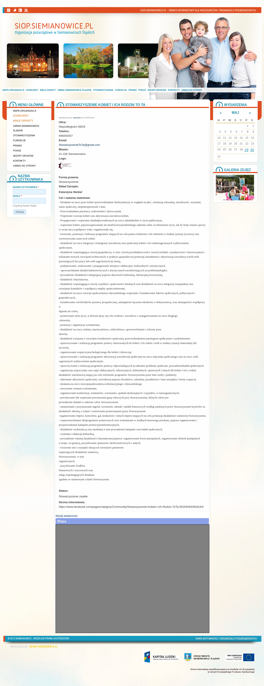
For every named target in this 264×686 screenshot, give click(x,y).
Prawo (133, 90)
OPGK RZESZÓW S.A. (43, 646)
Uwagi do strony (191, 90)
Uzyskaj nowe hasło (25, 205)
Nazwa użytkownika (26, 187)
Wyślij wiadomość (67, 515)
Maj (235, 112)
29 (246, 150)
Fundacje (121, 90)
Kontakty (174, 90)
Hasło (17, 196)
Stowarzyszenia (103, 90)
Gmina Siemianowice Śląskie (74, 90)
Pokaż (142, 90)
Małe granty (48, 90)
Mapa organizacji (13, 90)
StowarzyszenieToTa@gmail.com (79, 144)
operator (77, 117)
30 (252, 150)
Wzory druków (157, 90)
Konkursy (32, 90)
